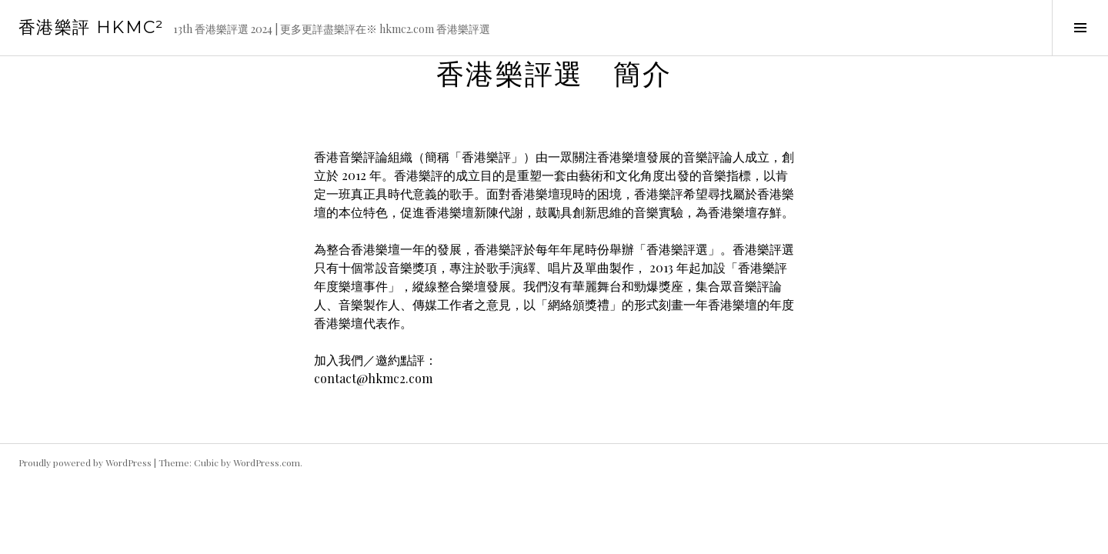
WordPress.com (266, 462)
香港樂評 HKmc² (91, 27)
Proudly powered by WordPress (85, 462)
